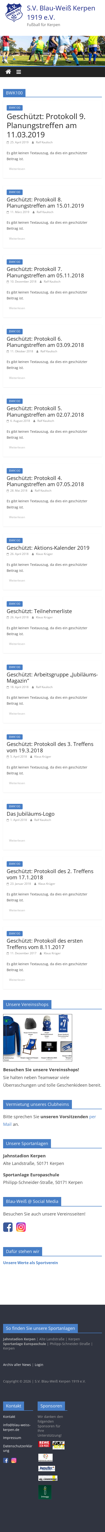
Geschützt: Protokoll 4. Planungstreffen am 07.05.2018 (45, 481)
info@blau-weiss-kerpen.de (17, 1427)
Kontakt (9, 1416)
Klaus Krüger (44, 554)
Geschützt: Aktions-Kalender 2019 (48, 547)
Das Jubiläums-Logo (31, 813)
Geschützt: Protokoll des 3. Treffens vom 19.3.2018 (50, 747)
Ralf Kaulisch (44, 142)
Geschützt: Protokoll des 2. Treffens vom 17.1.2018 (50, 874)
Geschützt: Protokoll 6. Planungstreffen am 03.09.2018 (45, 341)
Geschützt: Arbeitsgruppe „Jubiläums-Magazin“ (52, 677)
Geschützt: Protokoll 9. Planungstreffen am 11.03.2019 (46, 125)
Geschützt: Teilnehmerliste (39, 611)
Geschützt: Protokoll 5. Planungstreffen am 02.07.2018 (45, 411)
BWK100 (14, 108)
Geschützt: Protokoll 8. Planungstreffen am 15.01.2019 (45, 202)
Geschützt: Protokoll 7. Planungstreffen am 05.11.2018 (45, 272)
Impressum (12, 1437)
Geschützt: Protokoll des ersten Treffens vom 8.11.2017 (45, 943)
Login (39, 1364)
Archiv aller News (17, 1364)
